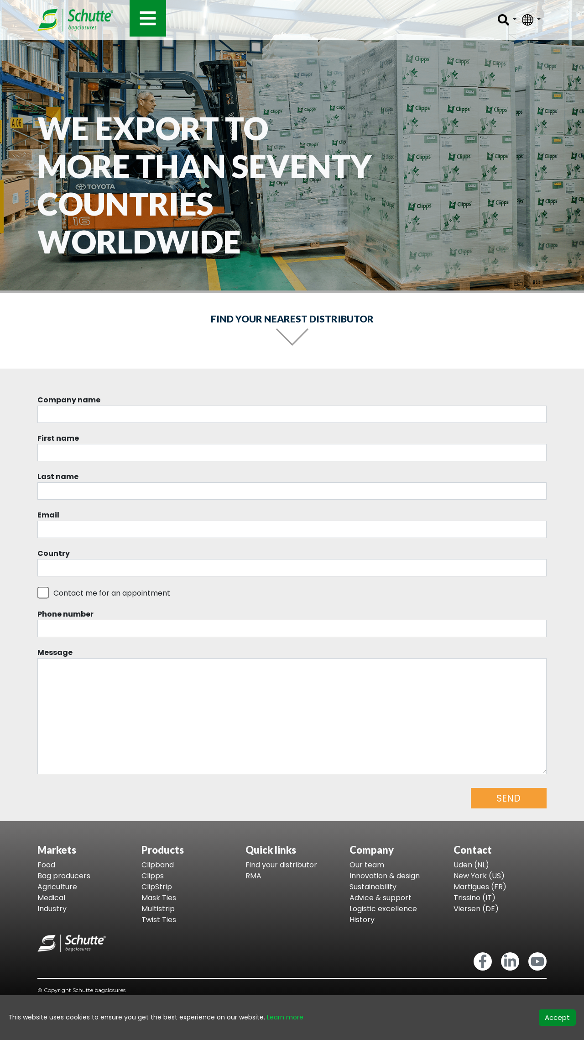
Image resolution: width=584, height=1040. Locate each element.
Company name (68, 400)
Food (46, 865)
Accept (557, 1017)
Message (55, 652)
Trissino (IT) (474, 897)
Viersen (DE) (476, 908)
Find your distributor (281, 865)
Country (53, 553)
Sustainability (372, 887)
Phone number (65, 614)
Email (48, 515)
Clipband (157, 865)
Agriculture (57, 887)
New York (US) (479, 876)
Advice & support (380, 897)
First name (58, 438)
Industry (52, 908)
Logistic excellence (383, 908)
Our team (366, 865)
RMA (253, 876)
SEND (508, 798)
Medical (51, 897)
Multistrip (158, 908)
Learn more (285, 1017)
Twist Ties (158, 919)
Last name (57, 476)
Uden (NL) (471, 865)
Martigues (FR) (480, 887)
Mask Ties (158, 897)
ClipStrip (156, 887)
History (362, 919)
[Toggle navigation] (148, 18)
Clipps (152, 876)
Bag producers (63, 876)
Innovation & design (384, 876)
